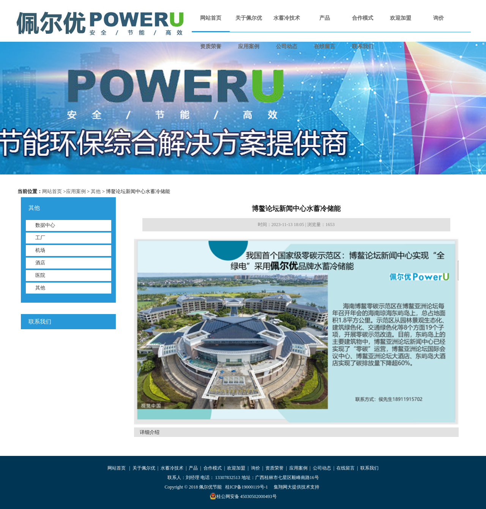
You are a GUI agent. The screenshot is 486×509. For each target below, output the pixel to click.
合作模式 (362, 18)
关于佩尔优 (248, 18)
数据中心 (45, 225)
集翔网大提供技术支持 (296, 487)
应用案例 (248, 46)
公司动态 (286, 46)
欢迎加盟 (400, 18)
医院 (40, 275)
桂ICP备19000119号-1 (246, 487)
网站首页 (210, 18)
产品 (324, 18)
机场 (40, 250)
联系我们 (362, 46)
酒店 (40, 262)
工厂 (40, 237)
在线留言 (324, 46)
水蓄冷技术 (286, 18)
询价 (438, 18)
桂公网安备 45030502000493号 (243, 496)
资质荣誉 (210, 46)
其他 (96, 191)
